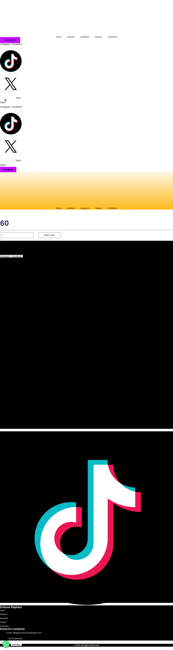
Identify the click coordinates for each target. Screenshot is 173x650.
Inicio (58, 37)
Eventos (71, 37)
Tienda (98, 37)
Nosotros (85, 37)
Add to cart (52, 235)
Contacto (112, 37)
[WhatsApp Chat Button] (6, 644)
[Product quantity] (18, 235)
